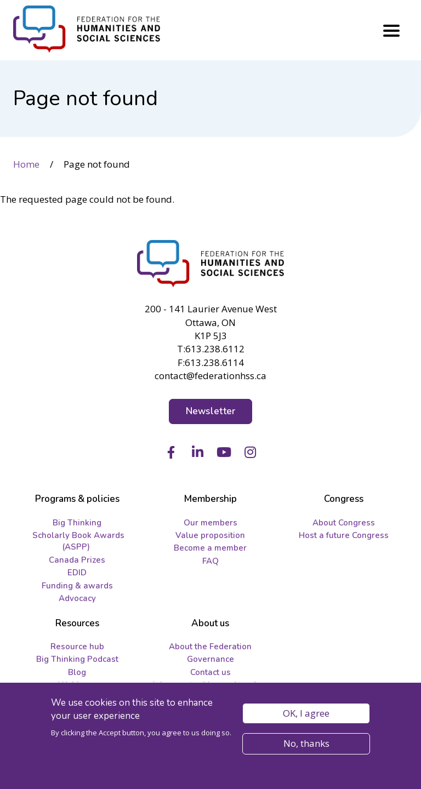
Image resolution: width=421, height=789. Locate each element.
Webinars (77, 684)
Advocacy (77, 598)
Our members (210, 522)
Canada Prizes (77, 559)
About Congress (343, 522)
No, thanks (306, 747)
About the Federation (210, 646)
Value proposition (210, 535)
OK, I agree (306, 717)
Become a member (210, 547)
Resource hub (77, 646)
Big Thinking (77, 522)
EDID (77, 572)
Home (26, 164)
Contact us (210, 672)
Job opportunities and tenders (210, 684)
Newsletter (211, 411)
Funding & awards (77, 585)
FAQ (210, 561)
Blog (77, 672)
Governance (210, 659)
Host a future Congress (344, 535)
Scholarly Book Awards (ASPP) (78, 541)
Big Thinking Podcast (77, 659)
